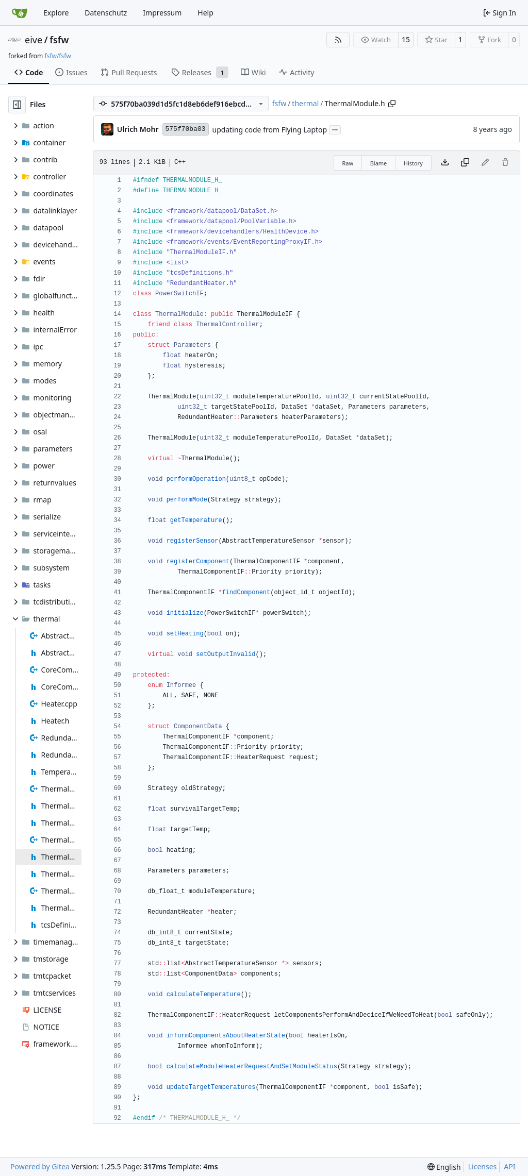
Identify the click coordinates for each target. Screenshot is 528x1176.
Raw (348, 163)
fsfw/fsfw (57, 56)
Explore (56, 13)
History (413, 163)
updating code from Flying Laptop (269, 130)
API (509, 1166)
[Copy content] (465, 163)
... (335, 128)
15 (406, 39)
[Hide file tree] (17, 104)
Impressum (162, 13)
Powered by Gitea (40, 1166)
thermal (305, 103)
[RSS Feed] (338, 39)
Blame (378, 163)
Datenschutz (106, 13)
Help (205, 13)
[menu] (444, 1167)
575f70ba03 (186, 129)
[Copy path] (391, 103)
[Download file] (445, 163)
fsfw (59, 40)
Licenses (482, 1166)
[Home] (19, 13)
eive (33, 40)
